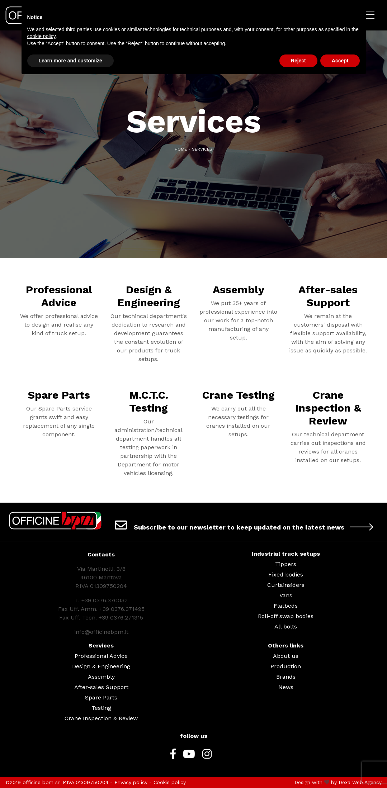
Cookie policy (170, 782)
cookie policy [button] (41, 36)
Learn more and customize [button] (70, 60)
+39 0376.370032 (104, 600)
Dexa (344, 782)
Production (285, 666)
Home (181, 149)
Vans (285, 595)
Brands (286, 676)
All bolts (285, 626)
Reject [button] (298, 60)
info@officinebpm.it (101, 631)
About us (285, 655)
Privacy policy (130, 782)
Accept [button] (340, 60)
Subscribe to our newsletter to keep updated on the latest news (246, 525)
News (285, 687)
